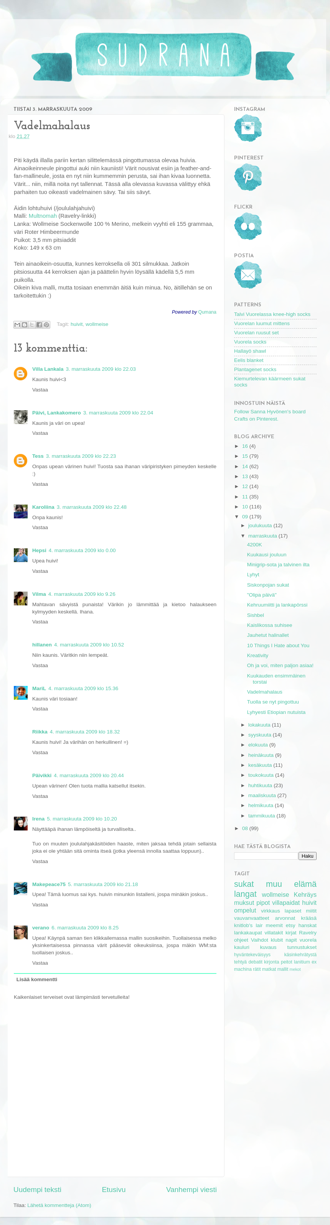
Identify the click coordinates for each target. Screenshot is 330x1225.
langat (245, 894)
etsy (290, 925)
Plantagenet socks (255, 369)
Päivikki (41, 775)
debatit (255, 962)
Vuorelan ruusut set (256, 332)
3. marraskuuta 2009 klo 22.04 (118, 413)
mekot (294, 969)
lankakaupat (248, 933)
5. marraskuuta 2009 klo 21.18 (103, 884)
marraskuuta (263, 536)
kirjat (291, 933)
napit (291, 940)
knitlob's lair (248, 925)
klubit (277, 940)
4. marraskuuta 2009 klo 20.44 (89, 775)
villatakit (273, 933)
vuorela (308, 940)
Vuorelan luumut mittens (262, 323)
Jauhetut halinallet (268, 635)
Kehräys (305, 894)
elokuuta (258, 745)
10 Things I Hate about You (278, 645)
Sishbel (255, 615)
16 (245, 446)
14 (245, 466)
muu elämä (291, 884)
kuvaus (268, 947)
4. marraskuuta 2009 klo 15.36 (83, 688)
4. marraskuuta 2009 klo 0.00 (82, 550)
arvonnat (285, 918)
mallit (282, 969)
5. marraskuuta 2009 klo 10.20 (82, 819)
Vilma (39, 594)
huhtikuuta (261, 785)
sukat (244, 884)
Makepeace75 (49, 884)
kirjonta (271, 962)
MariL (39, 688)
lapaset (293, 911)
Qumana (207, 312)
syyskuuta (260, 735)
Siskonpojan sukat (268, 585)
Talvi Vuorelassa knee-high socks (272, 314)
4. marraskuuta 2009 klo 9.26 (82, 594)
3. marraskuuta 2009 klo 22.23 (81, 456)
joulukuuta (260, 525)
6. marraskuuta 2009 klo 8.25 (85, 928)
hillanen (42, 645)
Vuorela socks (250, 342)
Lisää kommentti (37, 979)
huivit (77, 324)
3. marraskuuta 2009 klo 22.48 (92, 507)
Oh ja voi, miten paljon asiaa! (280, 665)
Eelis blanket (249, 360)
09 (245, 517)
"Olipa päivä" (262, 595)
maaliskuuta (262, 795)
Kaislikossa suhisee (269, 625)
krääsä (309, 918)
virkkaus (270, 911)
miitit (311, 911)
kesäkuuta (260, 765)
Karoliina (43, 507)
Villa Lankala (48, 369)
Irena (38, 819)
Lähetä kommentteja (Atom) (59, 1205)
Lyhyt (253, 574)
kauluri (241, 947)
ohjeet (241, 940)
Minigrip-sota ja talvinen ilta (278, 564)
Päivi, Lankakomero (56, 413)
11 (245, 497)
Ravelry (308, 933)
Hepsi (39, 550)
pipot (263, 902)
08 (245, 828)
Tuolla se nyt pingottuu (273, 702)
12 (245, 486)
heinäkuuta (261, 755)
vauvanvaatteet (251, 918)
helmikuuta (261, 805)
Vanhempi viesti (191, 1190)
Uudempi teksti (37, 1190)
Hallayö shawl (250, 351)
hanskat (308, 925)
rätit (257, 969)
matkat (269, 969)
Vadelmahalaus (264, 692)
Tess (38, 456)
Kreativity (258, 655)
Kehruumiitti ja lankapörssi (277, 605)
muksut (244, 902)
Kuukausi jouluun (267, 554)
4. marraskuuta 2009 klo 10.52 (89, 645)
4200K (254, 545)
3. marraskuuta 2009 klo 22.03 (101, 369)
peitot (286, 962)
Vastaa (40, 390)
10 (245, 507)
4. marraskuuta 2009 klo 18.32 (85, 732)
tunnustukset (302, 947)
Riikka (40, 732)
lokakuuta (260, 725)
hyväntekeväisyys (252, 954)
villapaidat (286, 902)
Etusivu (114, 1190)
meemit (274, 925)
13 (245, 476)
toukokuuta (261, 775)
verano (40, 928)
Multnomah (43, 216)
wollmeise (97, 324)
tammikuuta (262, 816)
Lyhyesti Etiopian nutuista (276, 712)
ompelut (245, 910)
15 (245, 456)
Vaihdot (259, 940)
